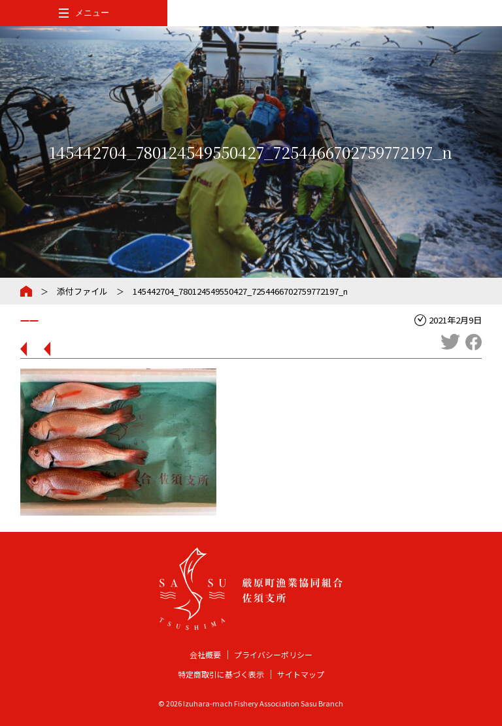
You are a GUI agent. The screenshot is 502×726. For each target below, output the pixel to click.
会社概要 (205, 654)
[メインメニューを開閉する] (83, 13)
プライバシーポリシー (273, 654)
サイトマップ (300, 674)
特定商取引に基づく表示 (221, 674)
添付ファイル (82, 291)
